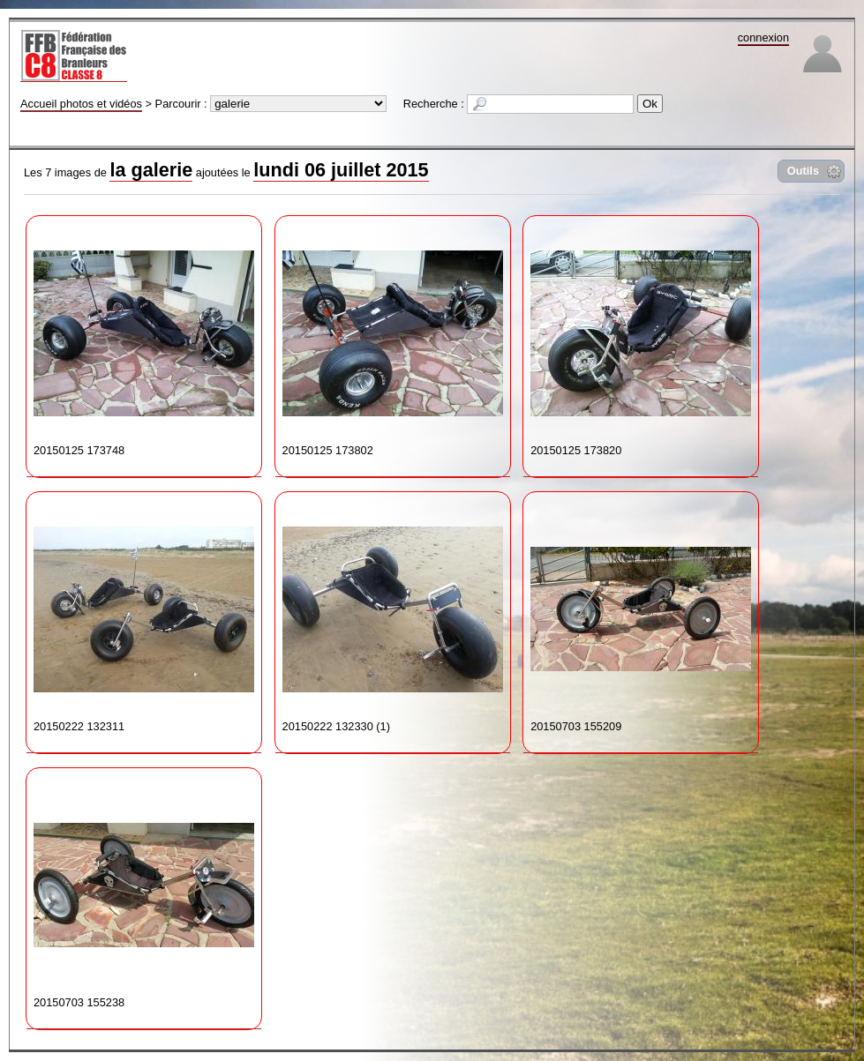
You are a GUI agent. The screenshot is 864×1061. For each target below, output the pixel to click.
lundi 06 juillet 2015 (340, 170)
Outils (803, 170)
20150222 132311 (144, 616)
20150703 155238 (144, 892)
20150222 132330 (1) (392, 616)
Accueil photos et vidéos (81, 103)
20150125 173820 (640, 340)
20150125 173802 (392, 340)
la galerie (150, 170)
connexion (763, 37)
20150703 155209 (640, 616)
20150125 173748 (144, 340)
